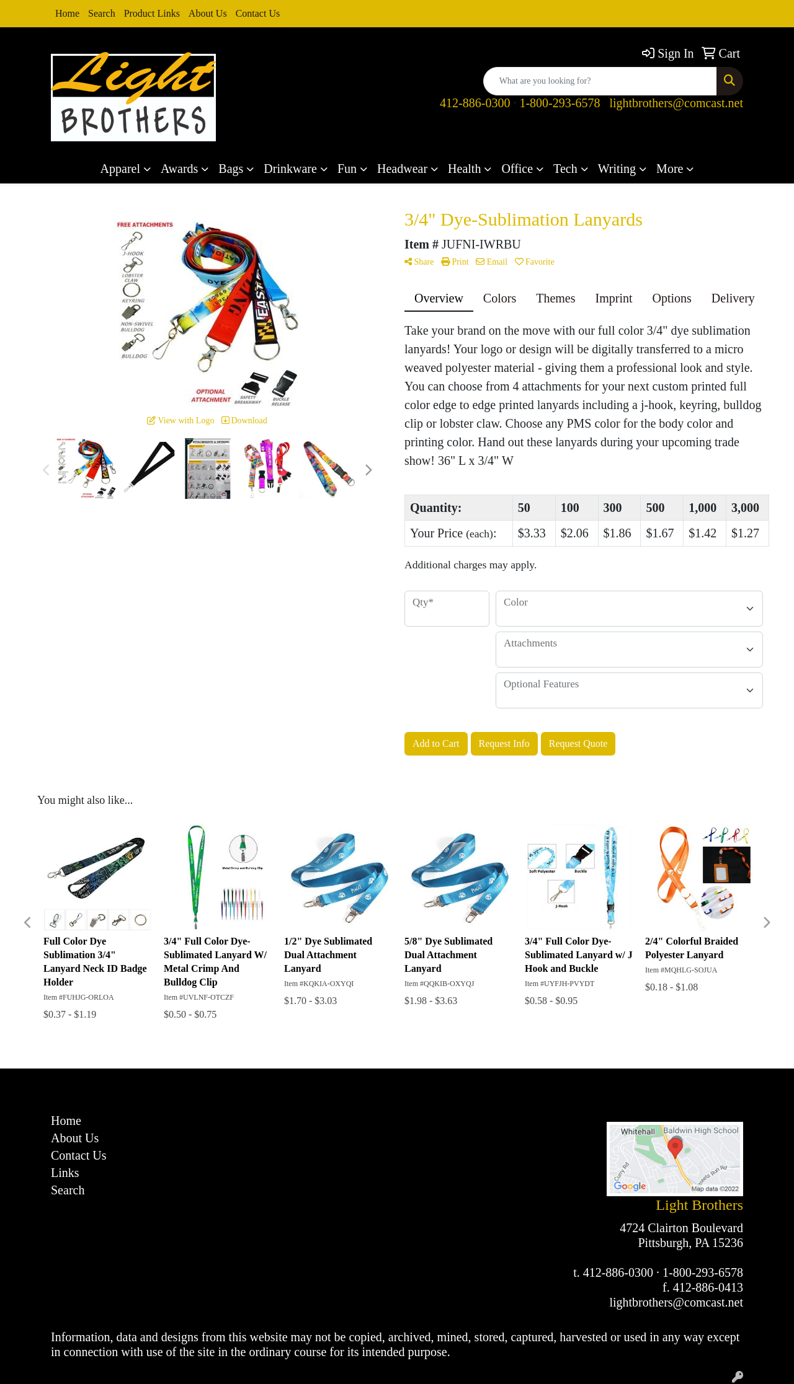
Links (65, 1172)
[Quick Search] (600, 81)
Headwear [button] (402, 168)
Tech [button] (565, 168)
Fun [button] (347, 168)
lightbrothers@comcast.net (676, 103)
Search (101, 13)
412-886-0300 (475, 103)
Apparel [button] (120, 168)
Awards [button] (179, 168)
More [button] (669, 168)
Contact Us (258, 13)
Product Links (152, 13)
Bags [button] (230, 168)
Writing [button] (617, 168)
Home (67, 13)
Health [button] (464, 168)
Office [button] (517, 168)
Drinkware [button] (290, 168)
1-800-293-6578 (559, 103)
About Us (208, 13)
